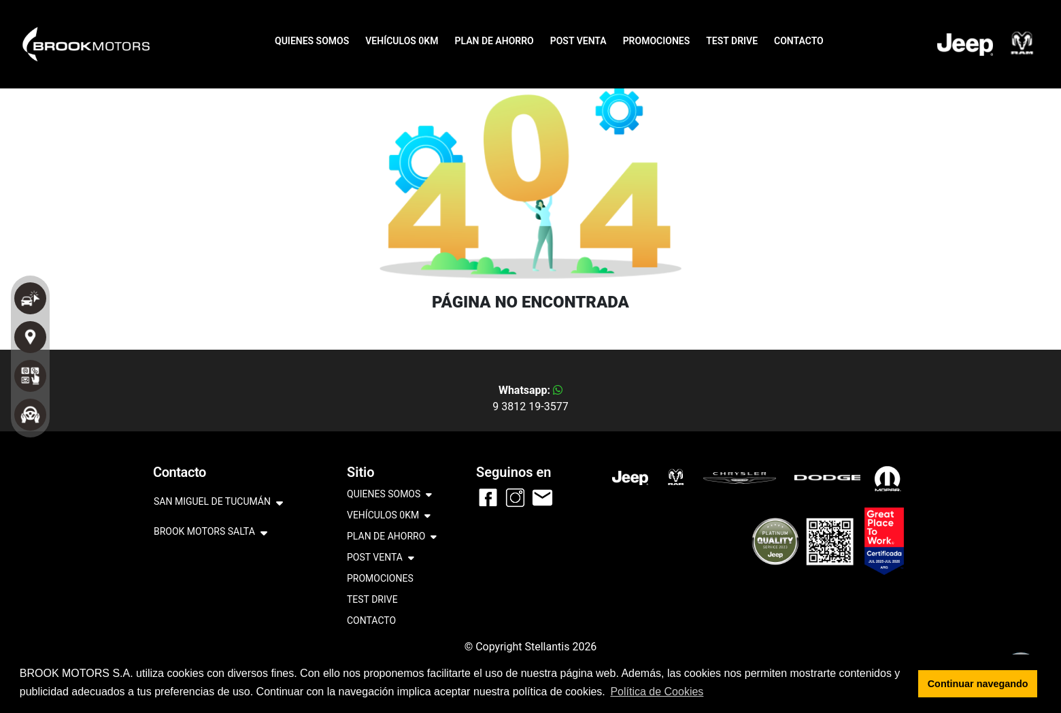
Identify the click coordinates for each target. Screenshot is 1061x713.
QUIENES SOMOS (312, 40)
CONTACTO (799, 40)
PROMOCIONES (656, 40)
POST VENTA (578, 40)
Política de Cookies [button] (656, 691)
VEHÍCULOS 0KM (401, 40)
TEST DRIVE (732, 40)
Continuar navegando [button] (978, 683)
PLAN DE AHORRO (493, 40)
